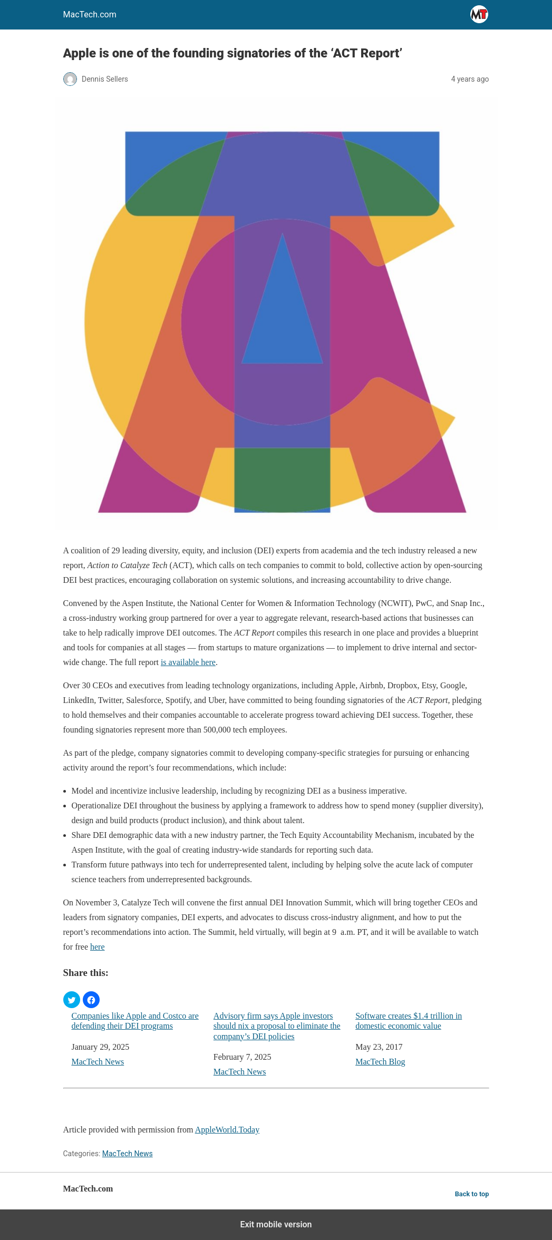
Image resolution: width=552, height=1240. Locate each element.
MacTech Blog (380, 1061)
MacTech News (98, 1061)
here (97, 946)
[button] (71, 999)
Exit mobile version (276, 1224)
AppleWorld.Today (227, 1129)
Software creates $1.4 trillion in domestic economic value (408, 1020)
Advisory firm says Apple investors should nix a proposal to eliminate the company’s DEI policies (277, 1025)
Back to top (472, 1194)
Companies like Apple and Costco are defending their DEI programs (135, 1020)
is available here (188, 662)
